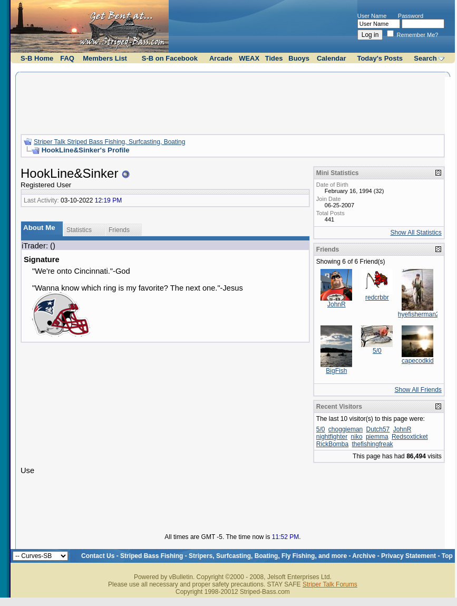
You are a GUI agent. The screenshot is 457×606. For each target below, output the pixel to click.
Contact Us (97, 556)
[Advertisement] (232, 102)
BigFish (336, 370)
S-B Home (37, 58)
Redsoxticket (410, 436)
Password (410, 16)
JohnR (336, 304)
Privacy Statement (408, 556)
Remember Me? (413, 35)
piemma (377, 436)
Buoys (298, 58)
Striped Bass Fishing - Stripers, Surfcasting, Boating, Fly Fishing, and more (233, 556)
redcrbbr (377, 297)
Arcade (220, 58)
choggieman (345, 429)
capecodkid (418, 360)
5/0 (377, 350)
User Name (372, 16)
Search (425, 58)
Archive (363, 556)
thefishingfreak (372, 444)
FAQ (67, 58)
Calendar (331, 58)
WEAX (249, 58)
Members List (105, 58)
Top (447, 556)
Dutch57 (378, 429)
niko (357, 436)
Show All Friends (417, 389)
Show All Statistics (415, 232)
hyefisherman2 (419, 314)
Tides (274, 58)
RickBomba (332, 444)
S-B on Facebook (170, 58)
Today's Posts (380, 58)
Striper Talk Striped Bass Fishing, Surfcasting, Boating (109, 142)
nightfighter (331, 436)
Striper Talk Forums (330, 584)
